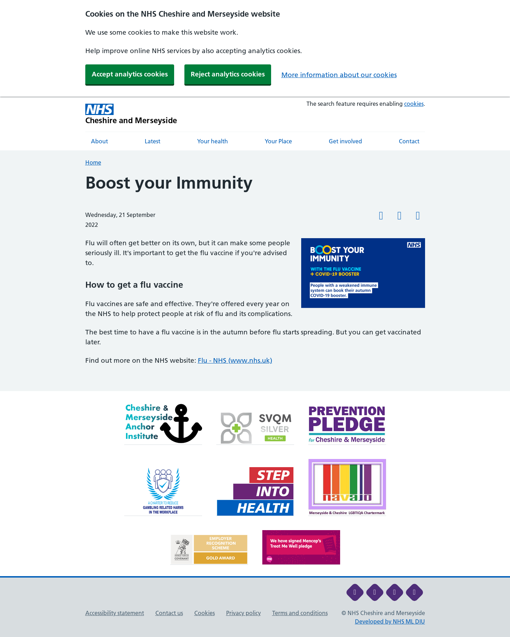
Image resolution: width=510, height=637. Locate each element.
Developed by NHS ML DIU (390, 621)
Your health (212, 141)
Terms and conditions (300, 612)
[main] (255, 282)
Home (93, 162)
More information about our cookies (339, 75)
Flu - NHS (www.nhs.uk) (235, 360)
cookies (414, 103)
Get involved (345, 141)
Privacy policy (243, 612)
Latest (152, 141)
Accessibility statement (114, 612)
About (99, 141)
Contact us (169, 612)
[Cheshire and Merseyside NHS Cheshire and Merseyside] (131, 114)
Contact (409, 141)
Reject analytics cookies (228, 74)
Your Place (278, 141)
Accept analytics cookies (130, 74)
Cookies (204, 612)
